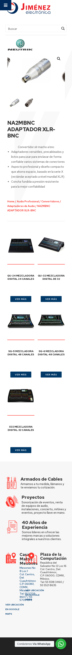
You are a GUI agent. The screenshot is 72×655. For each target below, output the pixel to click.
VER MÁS (21, 299)
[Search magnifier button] (63, 28)
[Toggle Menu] (5, 5)
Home (10, 201)
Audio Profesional (28, 201)
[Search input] (33, 28)
